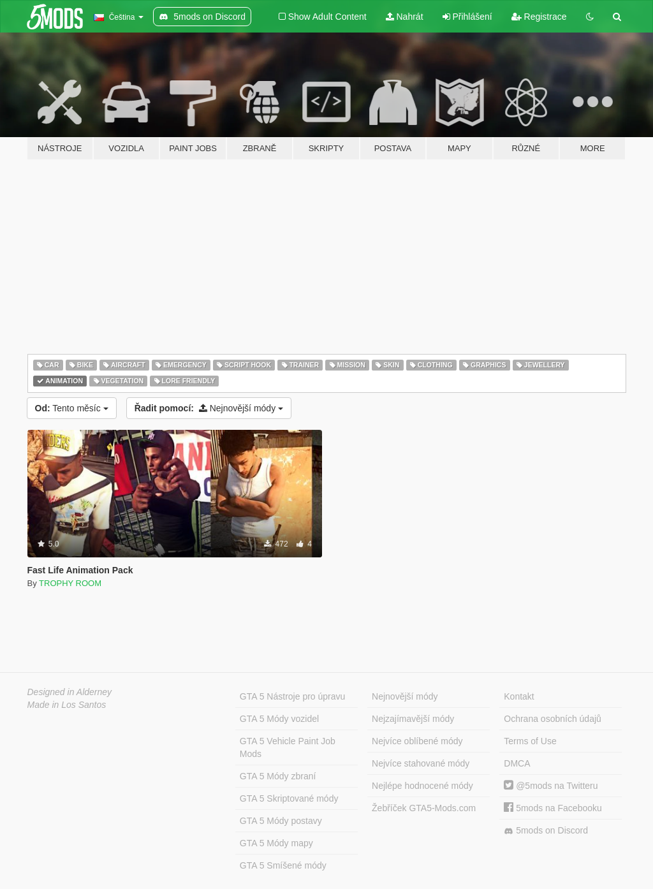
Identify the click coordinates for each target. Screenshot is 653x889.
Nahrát (404, 16)
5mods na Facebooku (553, 808)
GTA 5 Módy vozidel (279, 719)
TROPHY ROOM (70, 583)
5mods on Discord (546, 830)
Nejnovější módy (209, 408)
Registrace (539, 16)
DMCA (517, 763)
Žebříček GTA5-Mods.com (424, 808)
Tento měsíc (71, 408)
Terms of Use (530, 741)
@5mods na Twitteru (551, 785)
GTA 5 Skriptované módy (289, 798)
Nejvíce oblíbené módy (417, 741)
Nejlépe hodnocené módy (422, 786)
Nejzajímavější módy (413, 719)
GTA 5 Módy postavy (281, 821)
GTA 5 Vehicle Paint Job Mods (287, 747)
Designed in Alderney (69, 692)
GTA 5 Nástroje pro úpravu (292, 696)
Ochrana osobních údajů (552, 719)
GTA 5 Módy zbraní (278, 776)
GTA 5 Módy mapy (276, 843)
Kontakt (519, 696)
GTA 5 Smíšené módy (283, 865)
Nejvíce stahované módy (420, 763)
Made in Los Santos (66, 705)
